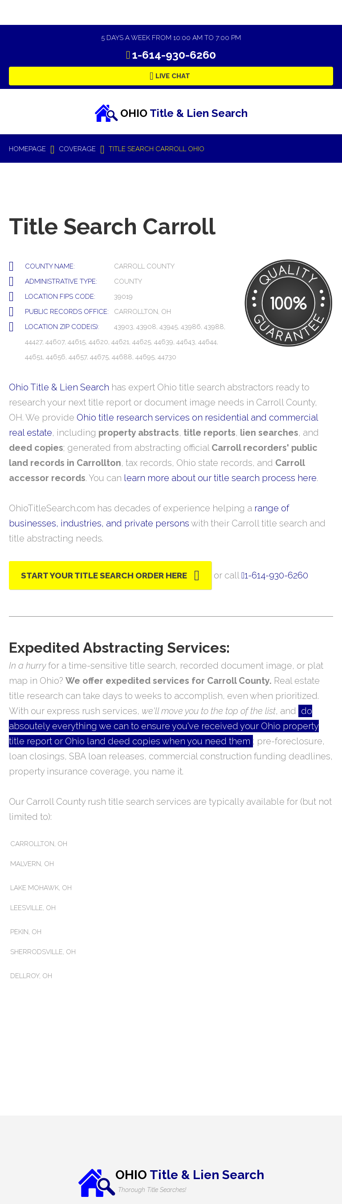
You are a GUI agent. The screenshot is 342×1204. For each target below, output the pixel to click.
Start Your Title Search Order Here (104, 575)
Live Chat (172, 76)
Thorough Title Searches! (152, 1189)
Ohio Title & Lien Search (59, 387)
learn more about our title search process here (220, 478)
